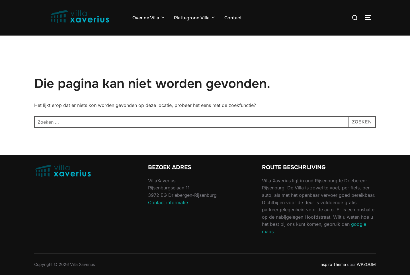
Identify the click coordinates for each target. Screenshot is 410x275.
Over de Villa (148, 18)
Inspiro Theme (332, 264)
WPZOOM (366, 264)
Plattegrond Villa (195, 18)
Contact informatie (168, 202)
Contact (233, 18)
